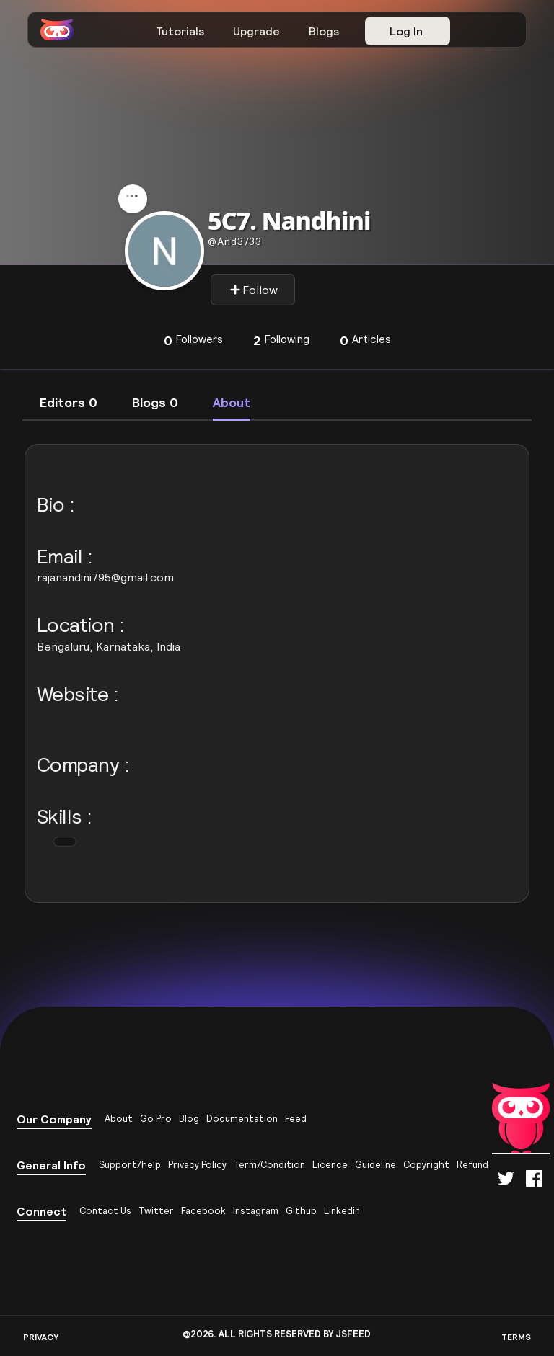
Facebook (203, 1210)
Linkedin (342, 1210)
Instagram (255, 1210)
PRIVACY (40, 1337)
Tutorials (180, 30)
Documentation (242, 1118)
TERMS (516, 1337)
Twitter (156, 1210)
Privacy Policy (197, 1164)
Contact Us (105, 1210)
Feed (296, 1118)
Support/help (130, 1164)
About (119, 1118)
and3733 (235, 241)
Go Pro (156, 1118)
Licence (330, 1164)
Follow (253, 289)
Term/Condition (269, 1164)
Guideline (375, 1164)
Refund (472, 1164)
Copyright (426, 1164)
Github (301, 1210)
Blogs (324, 30)
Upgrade (256, 30)
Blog (189, 1118)
